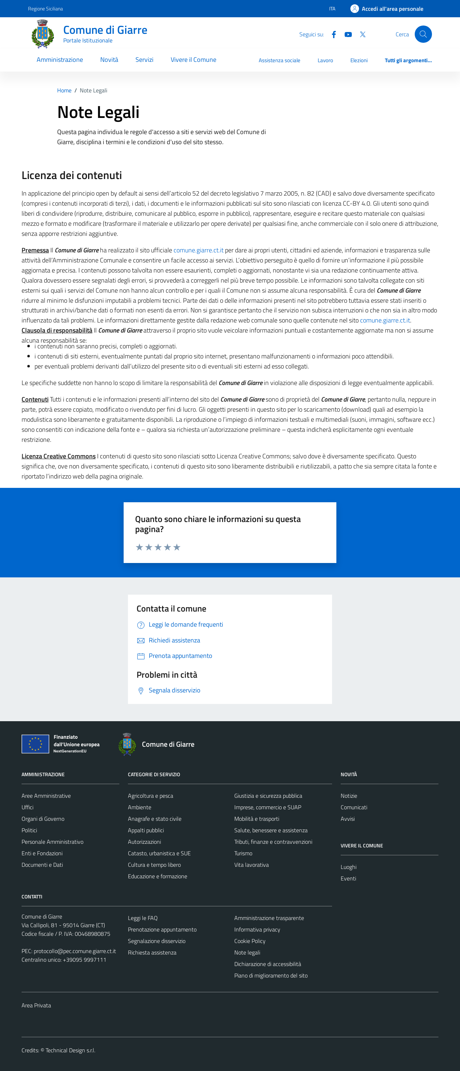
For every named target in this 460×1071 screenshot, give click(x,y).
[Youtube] (345, 33)
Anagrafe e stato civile (154, 818)
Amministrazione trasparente (269, 918)
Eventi (348, 878)
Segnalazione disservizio (156, 941)
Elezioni (359, 60)
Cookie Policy (250, 941)
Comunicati (354, 807)
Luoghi (348, 866)
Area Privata (36, 1005)
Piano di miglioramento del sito (271, 975)
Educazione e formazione (157, 876)
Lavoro (325, 60)
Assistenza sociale (279, 60)
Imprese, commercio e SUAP (267, 807)
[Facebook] (331, 33)
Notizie (349, 795)
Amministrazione (60, 59)
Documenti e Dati (42, 864)
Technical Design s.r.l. (70, 1050)
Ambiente (139, 807)
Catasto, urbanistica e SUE (159, 853)
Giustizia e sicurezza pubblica (268, 795)
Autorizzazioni (144, 841)
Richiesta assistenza (152, 952)
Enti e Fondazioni (42, 853)
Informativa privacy (257, 929)
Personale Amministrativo (52, 841)
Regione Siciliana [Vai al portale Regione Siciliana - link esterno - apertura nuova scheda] (45, 8)
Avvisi (348, 818)
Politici (29, 830)
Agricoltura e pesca (150, 795)
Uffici (27, 807)
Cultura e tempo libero (154, 864)
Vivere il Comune (193, 59)
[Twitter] (360, 33)
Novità (109, 59)
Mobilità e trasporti (256, 818)
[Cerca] (423, 34)
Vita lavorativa (251, 864)
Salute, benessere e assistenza (271, 830)
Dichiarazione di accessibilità (267, 964)
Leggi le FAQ (143, 918)
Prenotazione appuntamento (162, 929)
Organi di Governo (43, 818)
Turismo (243, 853)
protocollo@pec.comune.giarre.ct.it (75, 951)
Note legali (247, 952)
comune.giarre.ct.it (199, 250)
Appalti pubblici (146, 830)
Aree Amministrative (46, 795)
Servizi (144, 59)
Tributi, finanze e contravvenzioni (273, 841)
